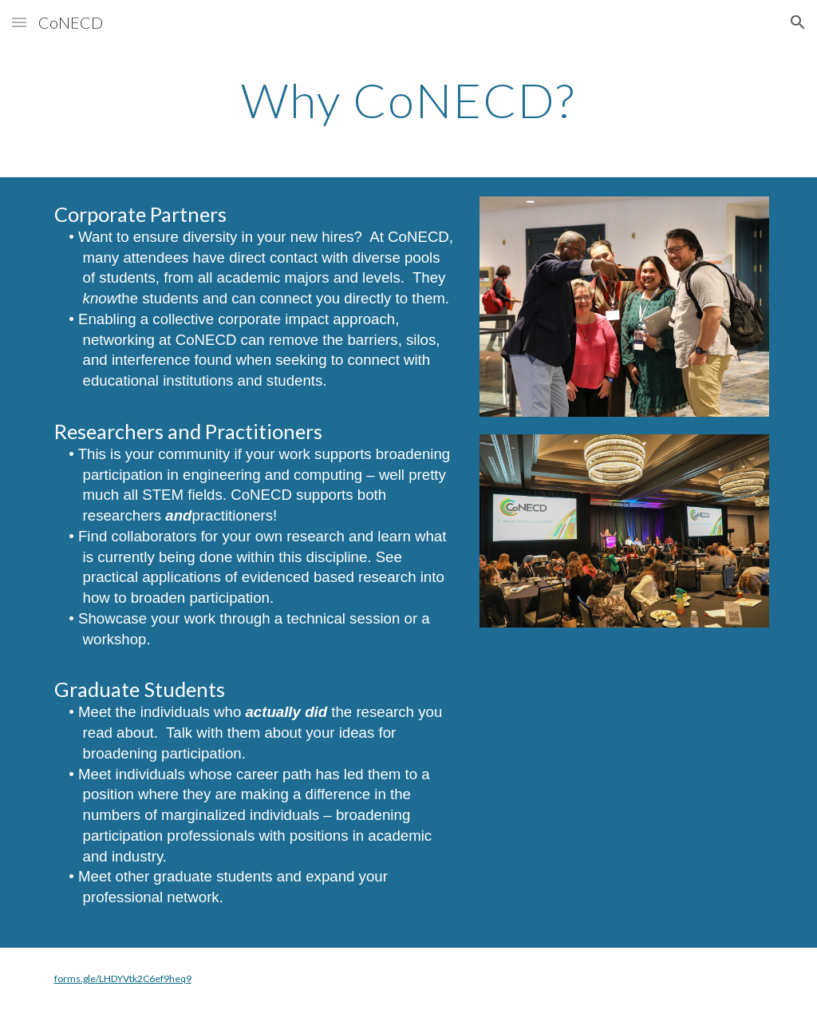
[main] (408, 100)
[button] (19, 22)
